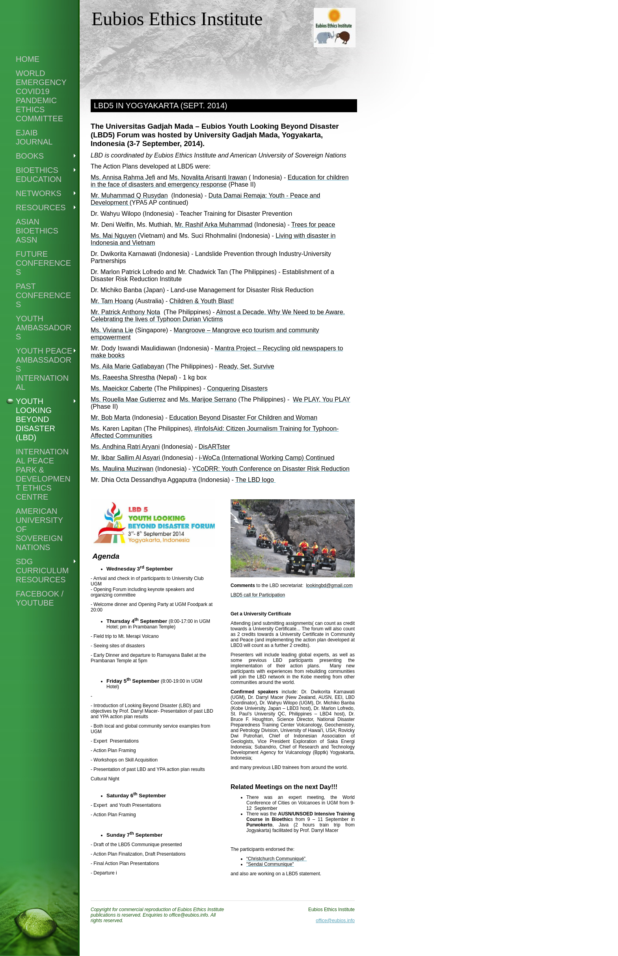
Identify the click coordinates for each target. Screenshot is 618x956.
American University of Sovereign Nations (39, 529)
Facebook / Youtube (39, 598)
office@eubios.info (335, 920)
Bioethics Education (38, 174)
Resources (41, 207)
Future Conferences (43, 263)
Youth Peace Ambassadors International (44, 368)
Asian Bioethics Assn (37, 230)
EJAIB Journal (34, 137)
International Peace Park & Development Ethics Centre (43, 474)
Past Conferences (43, 295)
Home (27, 59)
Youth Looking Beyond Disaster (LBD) (35, 419)
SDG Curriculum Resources (42, 570)
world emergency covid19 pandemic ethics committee (41, 96)
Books (30, 156)
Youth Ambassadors (43, 327)
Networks (38, 193)
